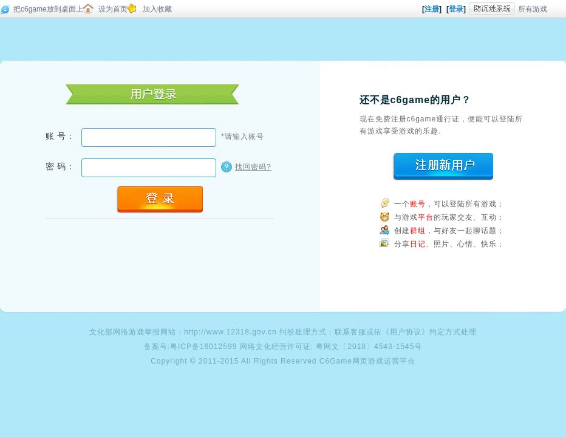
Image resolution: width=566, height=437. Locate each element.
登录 (456, 9)
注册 (431, 9)
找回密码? (253, 167)
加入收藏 (157, 9)
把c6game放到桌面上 (48, 9)
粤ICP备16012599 (203, 346)
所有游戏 (532, 9)
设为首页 (113, 9)
